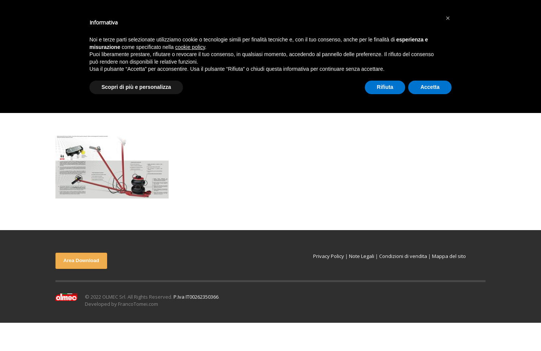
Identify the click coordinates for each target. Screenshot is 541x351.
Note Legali (361, 256)
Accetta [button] (430, 87)
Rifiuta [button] (385, 87)
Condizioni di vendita (403, 256)
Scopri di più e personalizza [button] (136, 87)
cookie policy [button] (190, 47)
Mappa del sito (449, 256)
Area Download (81, 260)
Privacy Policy (328, 256)
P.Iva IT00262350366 (196, 296)
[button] (448, 18)
